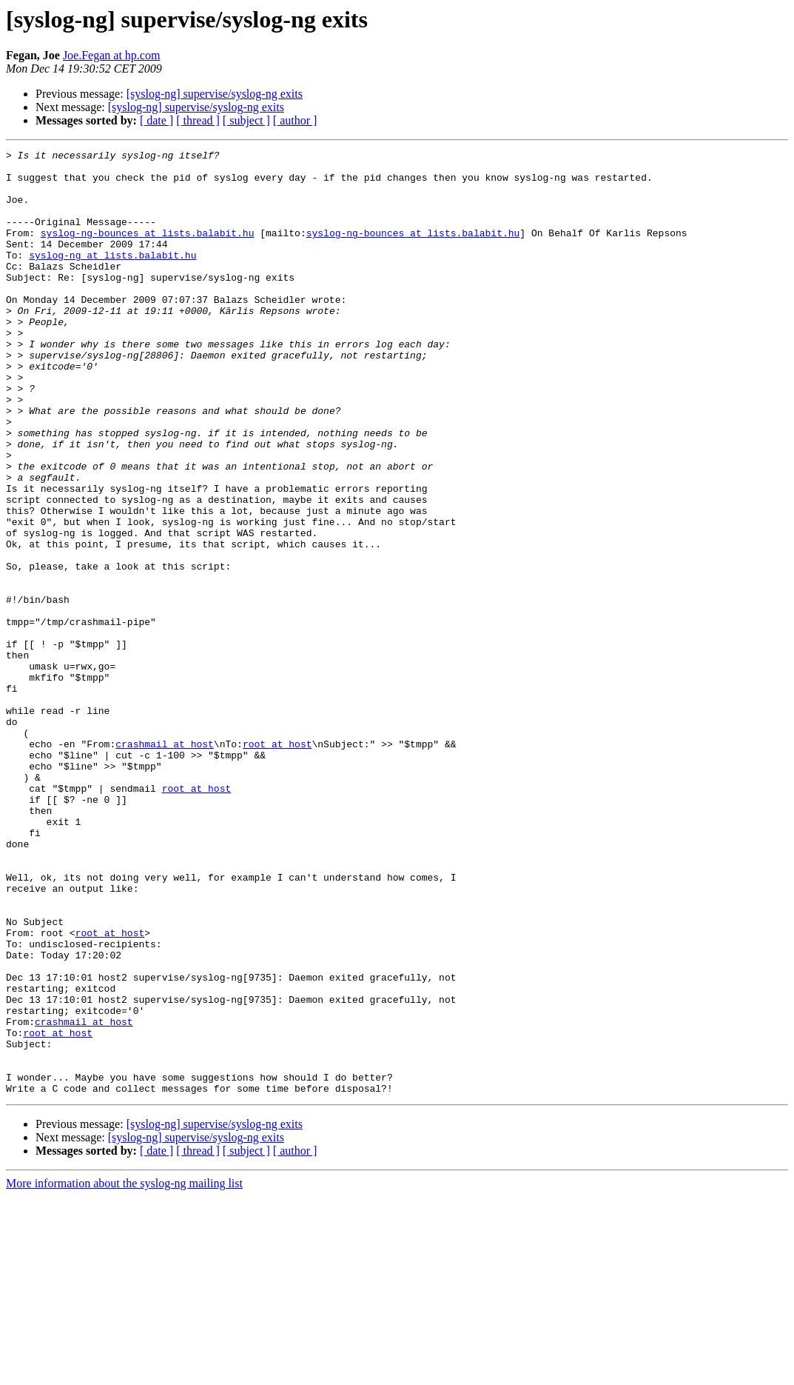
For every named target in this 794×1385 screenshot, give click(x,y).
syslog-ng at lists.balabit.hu (112, 277)
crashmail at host (164, 863)
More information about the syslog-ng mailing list (124, 1372)
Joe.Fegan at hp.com (112, 55)
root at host (277, 863)
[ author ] (295, 120)
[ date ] (156, 120)
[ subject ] (246, 120)
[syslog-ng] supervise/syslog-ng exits (215, 93)
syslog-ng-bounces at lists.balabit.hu (148, 250)
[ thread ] (198, 120)
